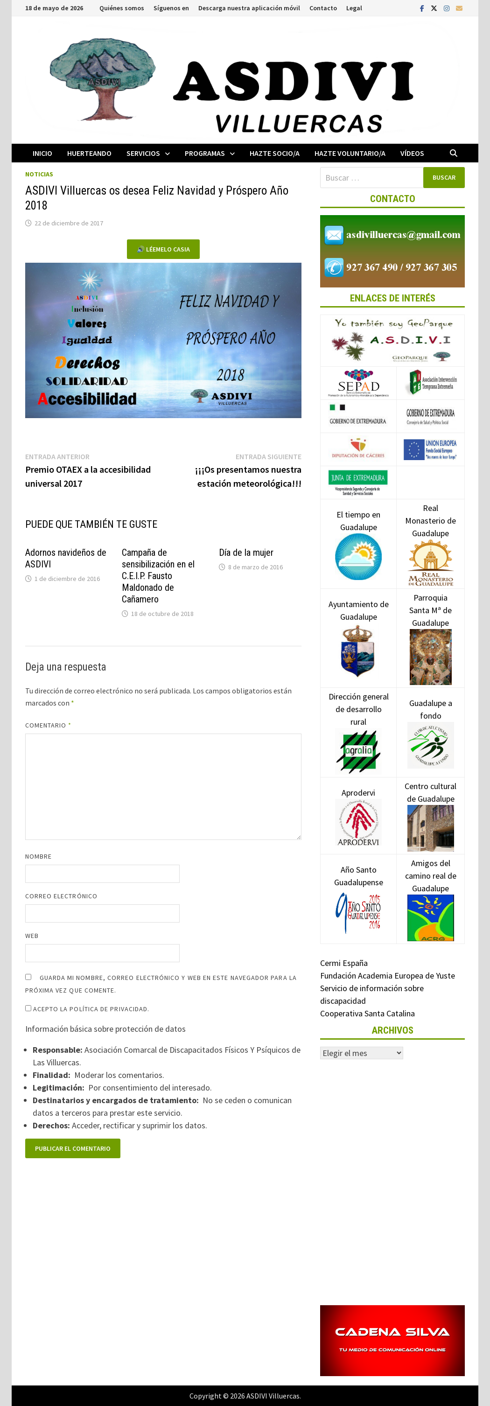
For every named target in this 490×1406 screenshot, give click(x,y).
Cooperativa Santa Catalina (367, 1013)
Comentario (48, 725)
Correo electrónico (61, 896)
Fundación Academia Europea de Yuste (387, 975)
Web (32, 935)
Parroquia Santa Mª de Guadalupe (430, 626)
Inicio (42, 153)
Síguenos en (171, 8)
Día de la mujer (246, 552)
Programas (205, 153)
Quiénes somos (121, 8)
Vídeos (412, 153)
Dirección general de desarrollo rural (359, 723)
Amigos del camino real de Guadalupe (430, 890)
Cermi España (344, 963)
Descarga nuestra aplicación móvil (249, 8)
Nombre (38, 856)
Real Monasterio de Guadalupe (430, 535)
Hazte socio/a (275, 153)
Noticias (39, 174)
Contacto (323, 8)
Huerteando (89, 153)
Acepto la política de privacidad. (87, 1009)
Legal (354, 8)
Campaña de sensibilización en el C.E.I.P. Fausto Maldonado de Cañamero (158, 576)
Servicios (143, 153)
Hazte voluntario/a (350, 153)
